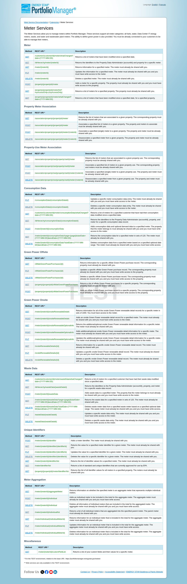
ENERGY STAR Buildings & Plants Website (144, 572)
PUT (27, 73)
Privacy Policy (97, 572)
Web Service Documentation (36, 22)
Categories (54, 22)
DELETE (29, 78)
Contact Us (85, 572)
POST (27, 84)
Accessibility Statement (115, 572)
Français (162, 5)
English (155, 5)
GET (27, 57)
